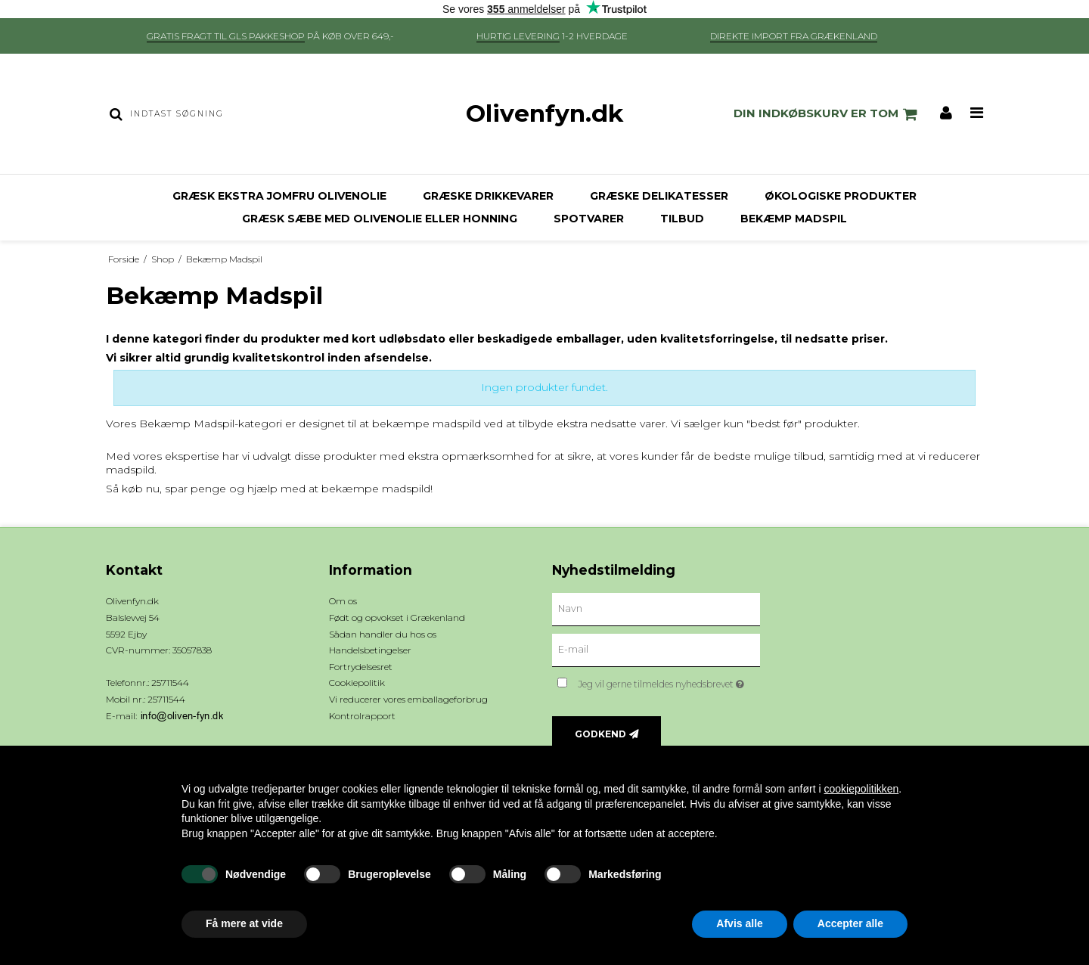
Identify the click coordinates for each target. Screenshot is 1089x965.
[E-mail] (656, 649)
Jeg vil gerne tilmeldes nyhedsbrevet (669, 681)
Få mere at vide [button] (244, 923)
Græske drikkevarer (488, 196)
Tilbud (682, 218)
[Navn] (656, 609)
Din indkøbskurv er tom (828, 114)
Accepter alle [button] (850, 923)
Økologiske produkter (841, 196)
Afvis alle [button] (739, 923)
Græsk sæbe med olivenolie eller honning (379, 218)
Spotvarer (589, 218)
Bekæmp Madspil (793, 218)
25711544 (166, 699)
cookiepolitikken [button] (861, 789)
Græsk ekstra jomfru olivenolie (279, 196)
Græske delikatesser (659, 196)
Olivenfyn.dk (544, 113)
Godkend (600, 734)
